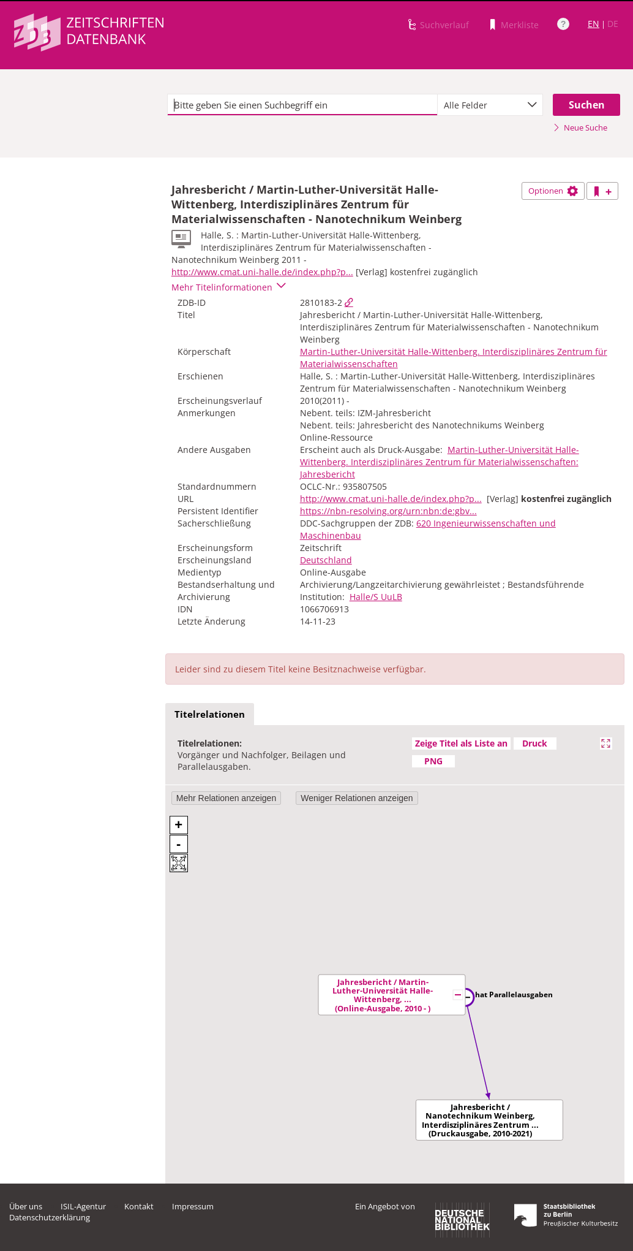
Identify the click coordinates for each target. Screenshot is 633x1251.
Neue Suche (580, 127)
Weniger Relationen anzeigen (357, 798)
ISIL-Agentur (83, 1206)
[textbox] (302, 105)
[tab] (209, 714)
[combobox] (490, 105)
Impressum (193, 1206)
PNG (433, 761)
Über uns (25, 1206)
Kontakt (139, 1206)
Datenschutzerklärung (49, 1217)
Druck (534, 743)
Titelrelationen (209, 714)
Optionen (553, 190)
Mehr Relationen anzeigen (226, 798)
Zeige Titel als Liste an (461, 743)
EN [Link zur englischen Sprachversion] (593, 23)
